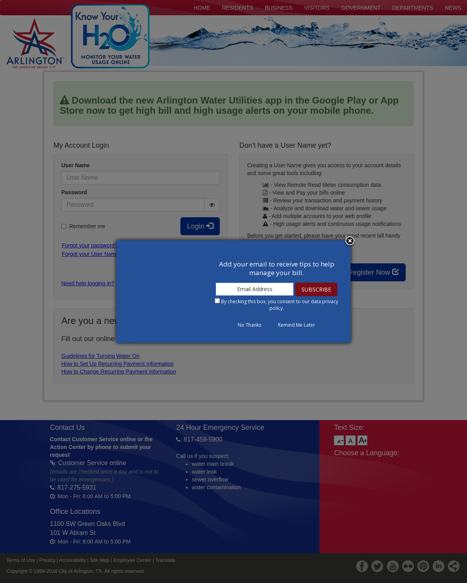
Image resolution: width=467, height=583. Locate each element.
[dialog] (233, 291)
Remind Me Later (296, 325)
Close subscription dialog (350, 241)
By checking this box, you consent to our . (279, 304)
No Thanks (249, 325)
